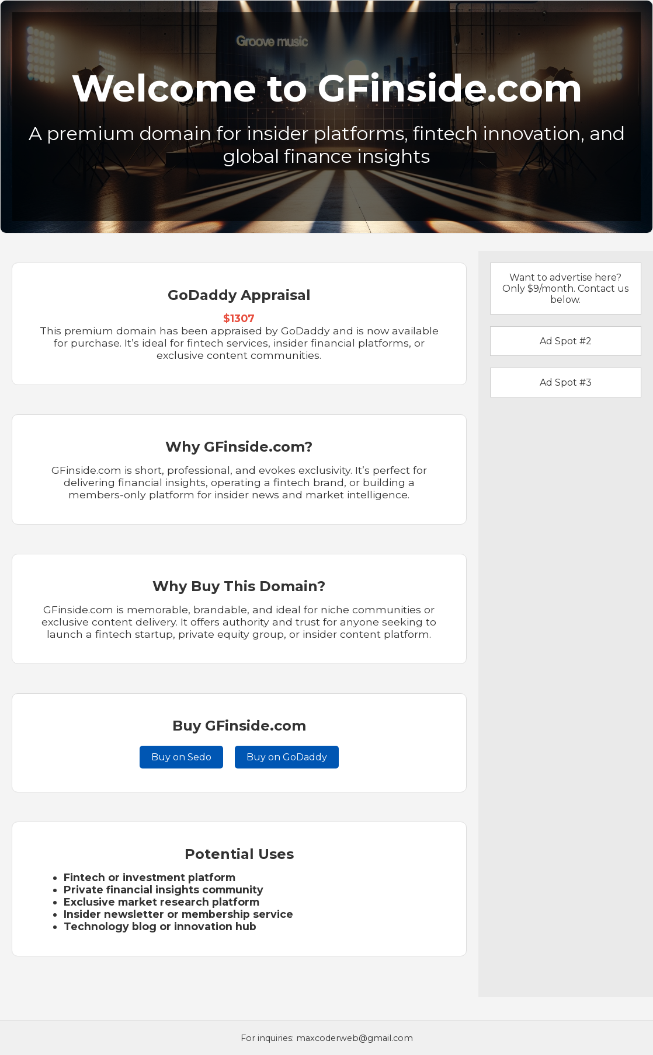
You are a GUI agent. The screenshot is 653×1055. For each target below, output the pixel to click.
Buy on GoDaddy (286, 757)
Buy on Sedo (181, 757)
